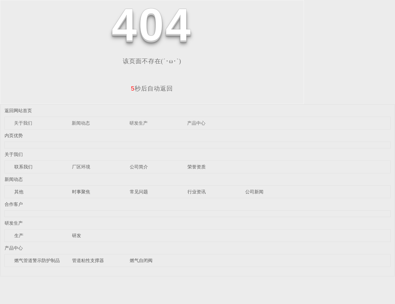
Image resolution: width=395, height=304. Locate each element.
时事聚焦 (81, 191)
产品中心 (196, 123)
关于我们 (23, 123)
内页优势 (14, 135)
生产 (18, 235)
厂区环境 (81, 166)
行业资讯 (196, 191)
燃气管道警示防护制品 (37, 260)
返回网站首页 (18, 110)
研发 (76, 235)
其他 (18, 191)
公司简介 (139, 166)
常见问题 (139, 191)
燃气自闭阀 (141, 260)
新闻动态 (81, 123)
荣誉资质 (196, 166)
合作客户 (14, 204)
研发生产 (138, 123)
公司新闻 (254, 191)
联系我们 (23, 166)
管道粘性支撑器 (88, 260)
